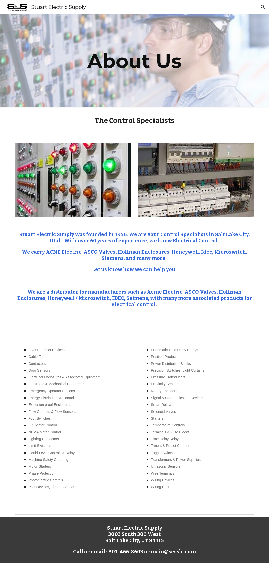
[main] (134, 61)
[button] (263, 7)
